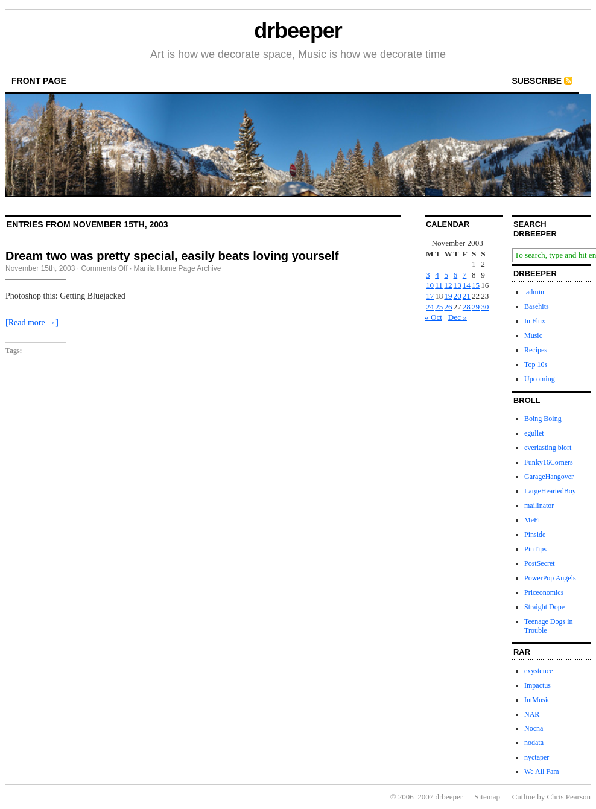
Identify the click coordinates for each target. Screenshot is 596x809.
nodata (534, 742)
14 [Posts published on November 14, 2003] (467, 285)
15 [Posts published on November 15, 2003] (476, 285)
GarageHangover (549, 476)
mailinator (539, 505)
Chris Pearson (569, 796)
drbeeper (297, 30)
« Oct (433, 317)
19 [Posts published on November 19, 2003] (448, 295)
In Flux (534, 321)
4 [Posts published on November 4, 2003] (437, 274)
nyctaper (536, 757)
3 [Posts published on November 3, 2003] (428, 274)
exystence (538, 671)
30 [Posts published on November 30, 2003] (485, 306)
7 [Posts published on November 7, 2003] (465, 274)
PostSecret (539, 563)
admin (534, 292)
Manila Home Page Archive (177, 268)
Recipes (535, 350)
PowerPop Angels (550, 578)
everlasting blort (547, 447)
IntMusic (537, 700)
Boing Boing (543, 418)
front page (38, 81)
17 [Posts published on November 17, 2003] (430, 295)
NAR (531, 714)
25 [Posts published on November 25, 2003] (439, 306)
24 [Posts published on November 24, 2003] (430, 306)
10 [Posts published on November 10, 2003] (430, 285)
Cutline (523, 796)
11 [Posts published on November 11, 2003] (439, 285)
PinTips (535, 549)
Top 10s (535, 364)
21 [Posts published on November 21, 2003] (467, 295)
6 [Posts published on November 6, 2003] (456, 274)
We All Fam (541, 771)
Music (533, 335)
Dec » (457, 317)
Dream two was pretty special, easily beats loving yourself (171, 255)
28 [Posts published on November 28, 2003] (467, 306)
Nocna (533, 728)
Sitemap (488, 796)
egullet (534, 433)
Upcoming (539, 379)
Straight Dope (544, 607)
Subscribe (537, 81)
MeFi (532, 520)
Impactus (537, 685)
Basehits (536, 306)
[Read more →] (32, 322)
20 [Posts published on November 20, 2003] (457, 295)
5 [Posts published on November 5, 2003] (446, 274)
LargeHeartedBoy (550, 491)
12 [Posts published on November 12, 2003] (448, 285)
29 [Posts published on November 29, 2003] (476, 306)
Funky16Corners (548, 462)
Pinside (534, 534)
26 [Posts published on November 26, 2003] (448, 306)
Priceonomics (543, 592)
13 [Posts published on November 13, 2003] (457, 285)
